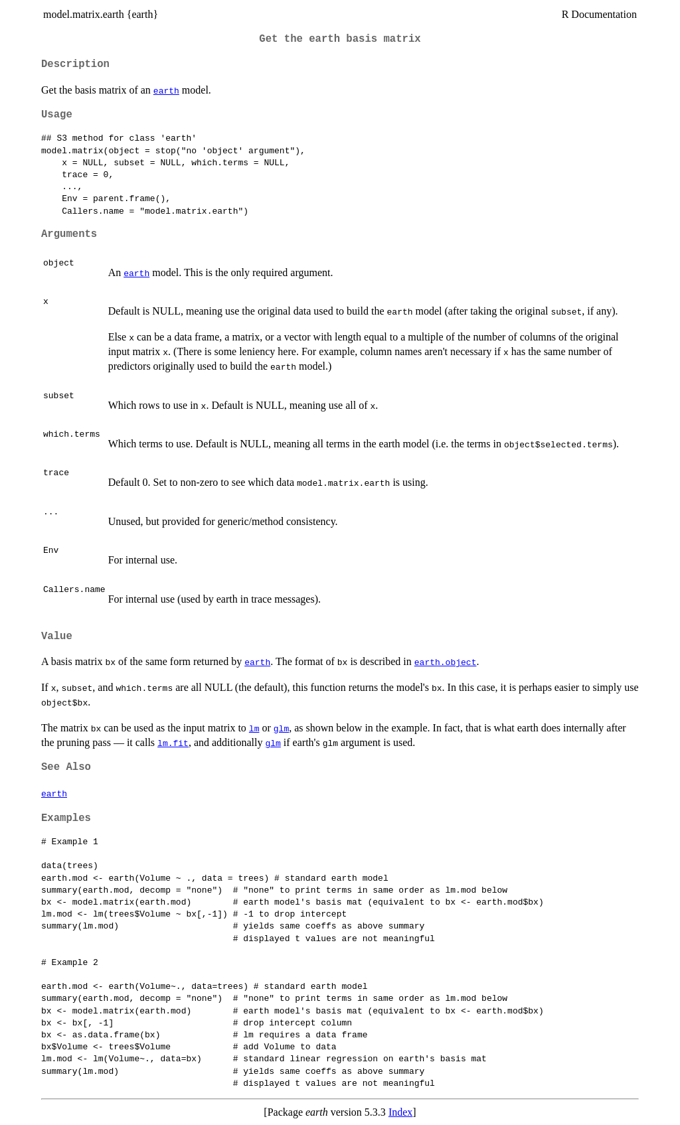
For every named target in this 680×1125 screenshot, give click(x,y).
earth (166, 90)
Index (400, 1112)
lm (254, 728)
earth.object (445, 662)
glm (281, 728)
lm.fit (173, 743)
